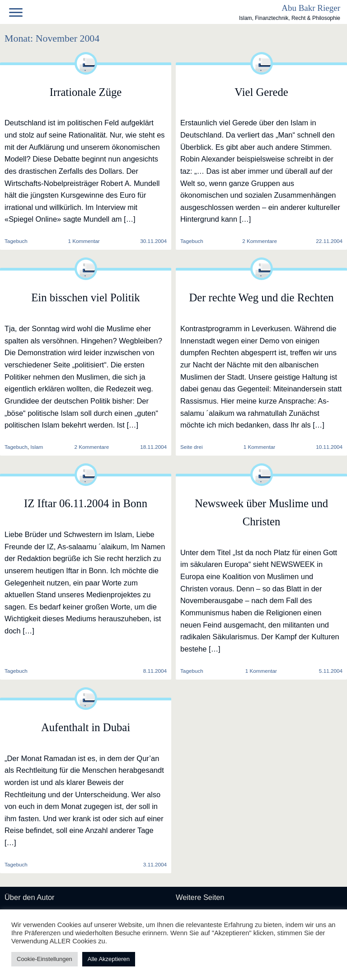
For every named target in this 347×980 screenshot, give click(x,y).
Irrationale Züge (86, 92)
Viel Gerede (261, 92)
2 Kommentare (259, 241)
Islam (36, 447)
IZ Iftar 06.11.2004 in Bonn (85, 503)
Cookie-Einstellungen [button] (44, 959)
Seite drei (191, 447)
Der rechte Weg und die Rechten (261, 297)
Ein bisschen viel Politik (85, 297)
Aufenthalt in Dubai (85, 727)
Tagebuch (191, 241)
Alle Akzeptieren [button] (109, 959)
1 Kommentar (83, 241)
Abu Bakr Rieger (310, 8)
